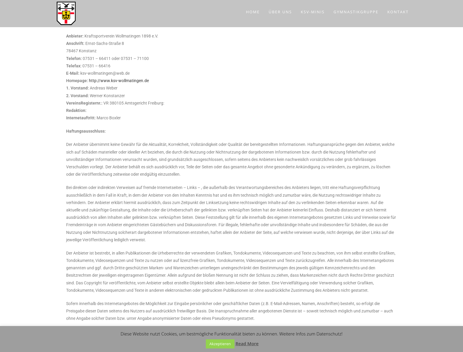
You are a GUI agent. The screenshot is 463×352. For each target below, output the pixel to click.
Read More (246, 343)
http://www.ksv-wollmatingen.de (119, 80)
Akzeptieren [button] (220, 343)
